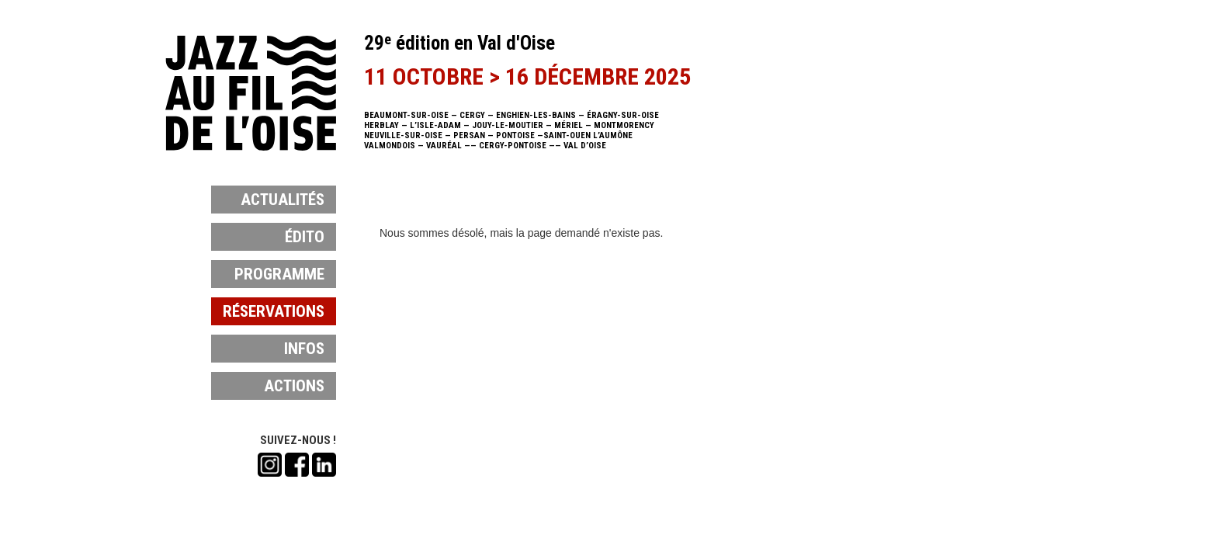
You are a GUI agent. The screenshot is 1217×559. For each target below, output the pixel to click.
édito (304, 236)
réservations (273, 311)
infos (304, 348)
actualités (282, 199)
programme (279, 274)
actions (294, 386)
